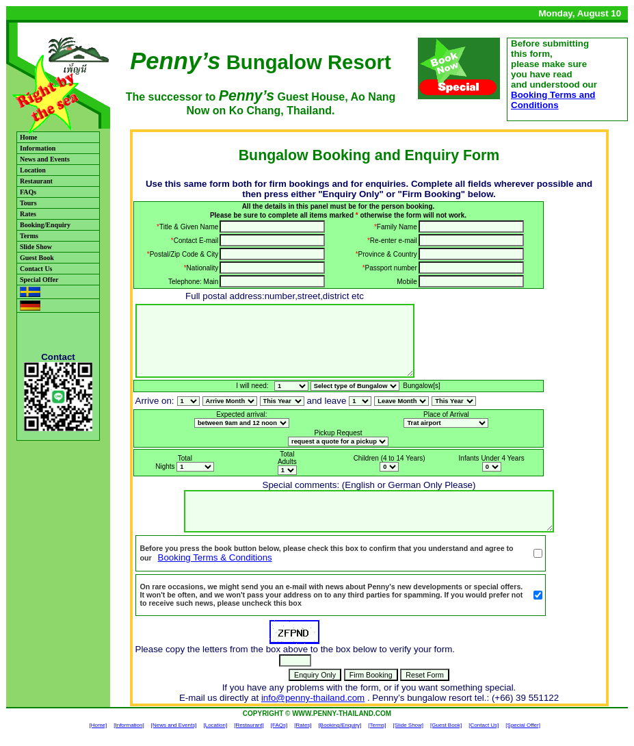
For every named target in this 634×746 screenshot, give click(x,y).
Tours (28, 203)
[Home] (98, 725)
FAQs (28, 192)
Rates (28, 214)
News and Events (45, 159)
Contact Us (36, 268)
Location (33, 170)
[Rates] (302, 725)
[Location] (215, 725)
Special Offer (39, 279)
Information (37, 148)
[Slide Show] (408, 725)
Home (29, 137)
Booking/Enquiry (45, 225)
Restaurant (36, 181)
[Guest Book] (446, 725)
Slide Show (36, 246)
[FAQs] (279, 725)
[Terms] (377, 725)
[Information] (129, 725)
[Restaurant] (249, 725)
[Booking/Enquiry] (340, 725)
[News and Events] (174, 725)
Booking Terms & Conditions (215, 557)
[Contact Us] (483, 725)
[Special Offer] (522, 725)
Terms (29, 236)
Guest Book (37, 257)
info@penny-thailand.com (313, 698)
